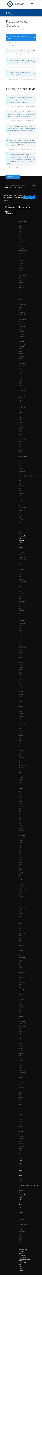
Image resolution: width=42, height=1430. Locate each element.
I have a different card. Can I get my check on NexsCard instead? (20, 62)
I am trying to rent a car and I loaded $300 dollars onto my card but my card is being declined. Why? (20, 142)
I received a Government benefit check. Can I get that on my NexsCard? (20, 74)
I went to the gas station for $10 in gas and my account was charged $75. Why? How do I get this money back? (20, 114)
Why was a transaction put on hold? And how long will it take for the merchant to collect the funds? (20, 100)
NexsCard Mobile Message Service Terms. (22, 540)
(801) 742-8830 (20, 1163)
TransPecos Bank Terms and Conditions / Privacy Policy (19, 195)
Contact (5, 200)
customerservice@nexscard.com (28, 1185)
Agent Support (29, 198)
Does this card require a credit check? (18, 37)
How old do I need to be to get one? (20, 51)
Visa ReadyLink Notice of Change (12, 197)
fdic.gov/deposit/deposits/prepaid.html (30, 476)
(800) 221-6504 (20, 1173)
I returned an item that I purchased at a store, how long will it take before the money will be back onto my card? (20, 128)
